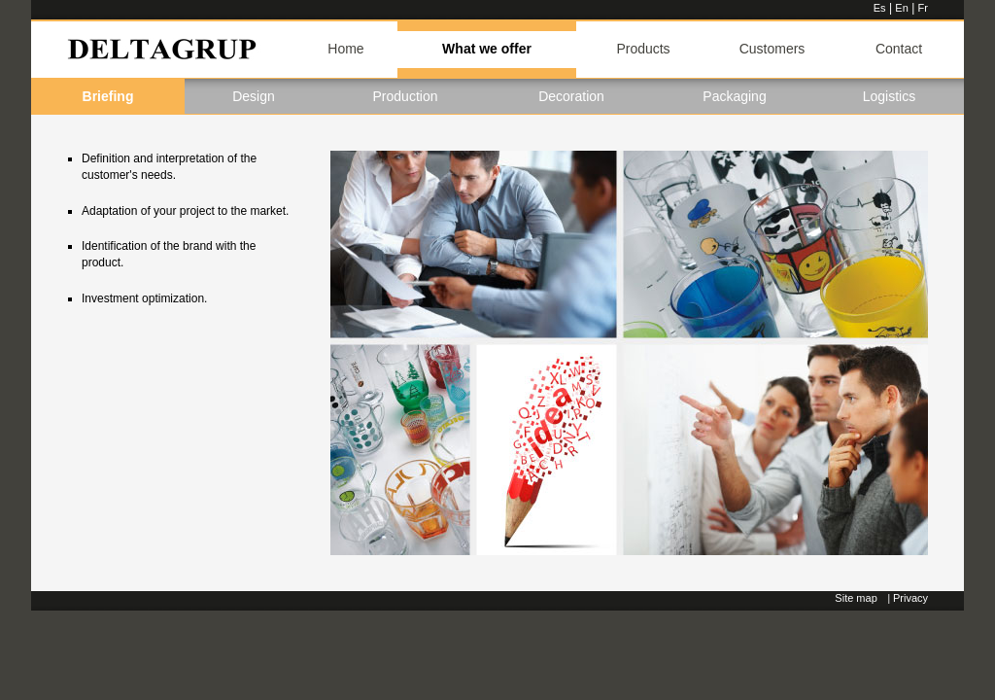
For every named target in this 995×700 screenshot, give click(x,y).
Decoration (571, 96)
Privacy (910, 598)
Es (880, 8)
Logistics (889, 96)
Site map (855, 598)
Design (253, 96)
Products (642, 48)
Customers (772, 48)
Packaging (734, 96)
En (901, 8)
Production (405, 96)
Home (345, 48)
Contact (898, 48)
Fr (923, 8)
